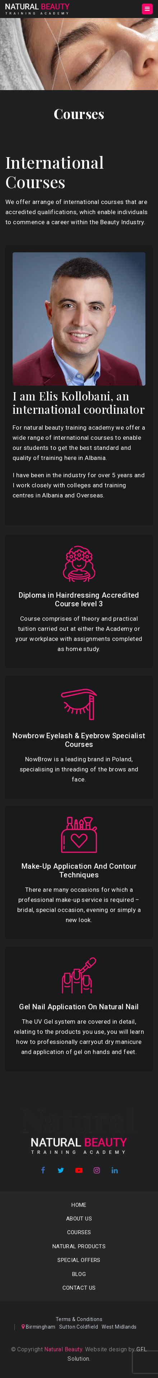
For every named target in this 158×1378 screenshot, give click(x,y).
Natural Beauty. (63, 1349)
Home (79, 1205)
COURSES (79, 1232)
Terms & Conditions (79, 1319)
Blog (79, 1274)
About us (79, 1218)
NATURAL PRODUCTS (79, 1246)
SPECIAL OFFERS (79, 1260)
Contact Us (79, 1288)
